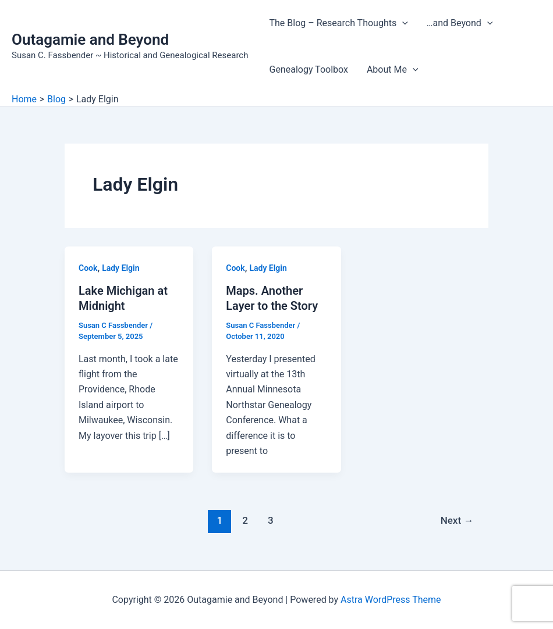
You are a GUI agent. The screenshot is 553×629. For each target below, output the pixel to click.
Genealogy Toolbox (308, 69)
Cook (88, 268)
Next (457, 520)
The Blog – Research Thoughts (338, 23)
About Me (393, 70)
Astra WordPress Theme (391, 599)
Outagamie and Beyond (90, 39)
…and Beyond (460, 23)
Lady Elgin (120, 268)
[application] (402, 23)
